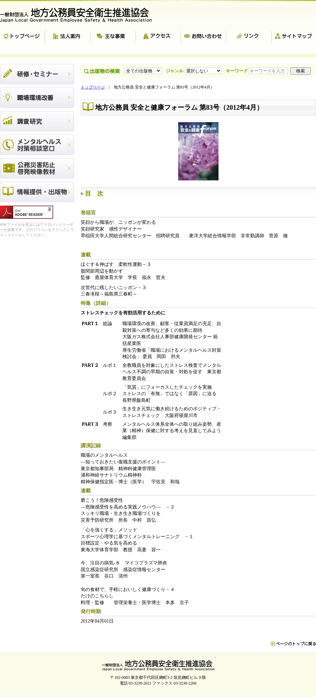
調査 (37, 121)
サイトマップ (294, 37)
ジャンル (194, 70)
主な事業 (113, 37)
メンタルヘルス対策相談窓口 (37, 145)
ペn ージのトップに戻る (293, 647)
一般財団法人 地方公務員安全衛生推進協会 (79, 15)
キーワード (257, 70)
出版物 (37, 192)
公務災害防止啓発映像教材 (37, 168)
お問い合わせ (203, 37)
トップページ (22, 37)
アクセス (158, 37)
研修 (37, 74)
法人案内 (67, 37)
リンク (249, 37)
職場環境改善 (37, 98)
